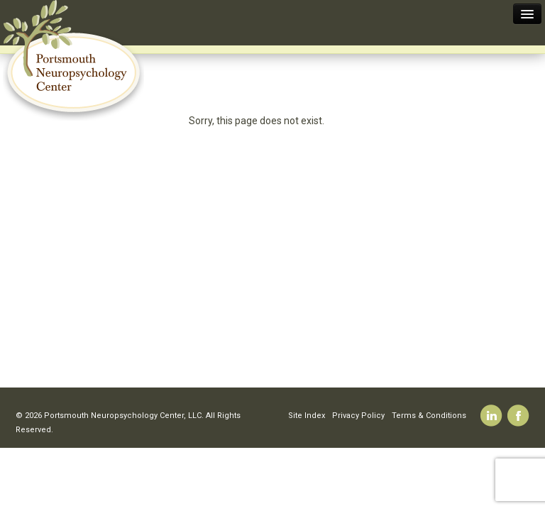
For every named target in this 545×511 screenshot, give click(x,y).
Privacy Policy (358, 415)
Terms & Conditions (429, 415)
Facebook (518, 416)
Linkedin (491, 416)
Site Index (306, 415)
